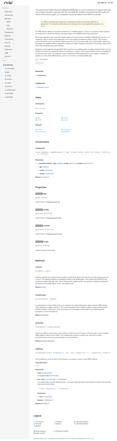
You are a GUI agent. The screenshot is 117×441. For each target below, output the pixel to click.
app (8, 72)
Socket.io (10, 29)
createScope (11, 90)
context (9, 79)
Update (48, 271)
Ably (8, 25)
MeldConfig (88, 152)
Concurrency (9, 39)
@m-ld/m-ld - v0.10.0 (105, 3)
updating (10, 97)
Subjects (8, 36)
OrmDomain (9, 65)
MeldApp (73, 152)
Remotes (8, 19)
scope (9, 83)
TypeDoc (45, 438)
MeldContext (106, 152)
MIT (85, 438)
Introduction (9, 15)
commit (9, 86)
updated (38, 279)
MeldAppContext (43, 87)
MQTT (9, 22)
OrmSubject (44, 59)
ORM (6, 53)
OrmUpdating (80, 41)
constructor (11, 68)
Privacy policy (90, 438)
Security (7, 46)
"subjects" (87, 31)
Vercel (57, 438)
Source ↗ (8, 56)
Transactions (9, 32)
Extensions (8, 49)
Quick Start (8, 12)
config (9, 76)
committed (70, 56)
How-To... (8, 43)
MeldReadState (58, 353)
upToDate (10, 93)
